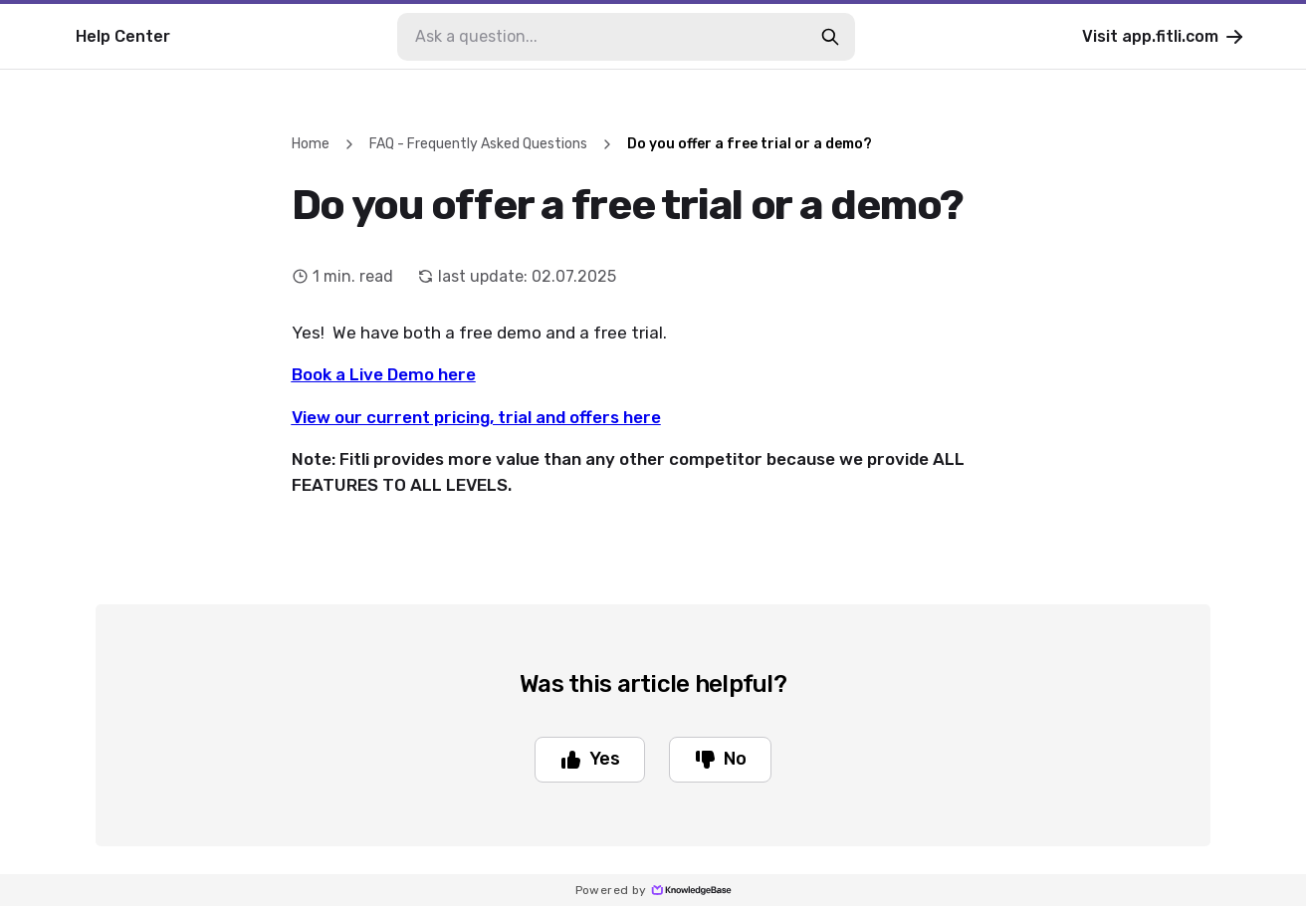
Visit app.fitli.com (1164, 37)
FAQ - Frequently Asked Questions (478, 143)
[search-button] (830, 37)
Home (310, 143)
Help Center (123, 36)
